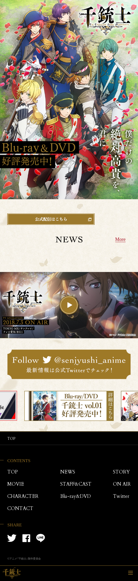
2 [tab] (69, 426)
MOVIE (15, 484)
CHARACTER (23, 496)
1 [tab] (63, 426)
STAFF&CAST (75, 484)
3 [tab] (74, 426)
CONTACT (20, 508)
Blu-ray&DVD (75, 496)
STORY (121, 472)
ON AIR (122, 484)
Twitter (121, 496)
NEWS (67, 472)
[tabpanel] (69, 406)
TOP (12, 472)
